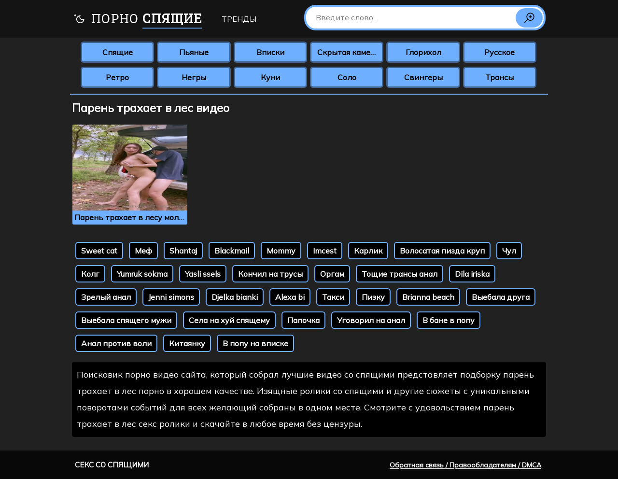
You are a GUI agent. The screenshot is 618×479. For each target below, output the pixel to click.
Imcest (325, 250)
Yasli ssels (203, 274)
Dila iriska (472, 274)
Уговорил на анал (371, 320)
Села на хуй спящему (229, 320)
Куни (270, 77)
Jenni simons (171, 297)
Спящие (117, 52)
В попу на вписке (255, 343)
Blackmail (231, 250)
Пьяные (194, 52)
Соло (346, 77)
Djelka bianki (234, 297)
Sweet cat (99, 250)
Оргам (332, 274)
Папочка (303, 320)
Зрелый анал (106, 297)
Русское (499, 52)
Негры (194, 77)
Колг (90, 274)
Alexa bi (290, 297)
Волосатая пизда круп (442, 250)
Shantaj (183, 250)
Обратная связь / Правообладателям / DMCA (465, 465)
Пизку (373, 297)
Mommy (281, 250)
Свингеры (423, 77)
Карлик (368, 250)
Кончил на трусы (270, 274)
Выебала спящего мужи (126, 320)
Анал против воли (116, 343)
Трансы (499, 77)
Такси (333, 297)
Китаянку (187, 343)
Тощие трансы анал (399, 274)
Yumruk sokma (142, 274)
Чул (509, 250)
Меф (143, 250)
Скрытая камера (348, 52)
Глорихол (423, 52)
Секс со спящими (112, 464)
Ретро (117, 77)
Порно (137, 19)
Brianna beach (428, 297)
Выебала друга (501, 297)
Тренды (239, 19)
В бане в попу (448, 320)
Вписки (270, 52)
